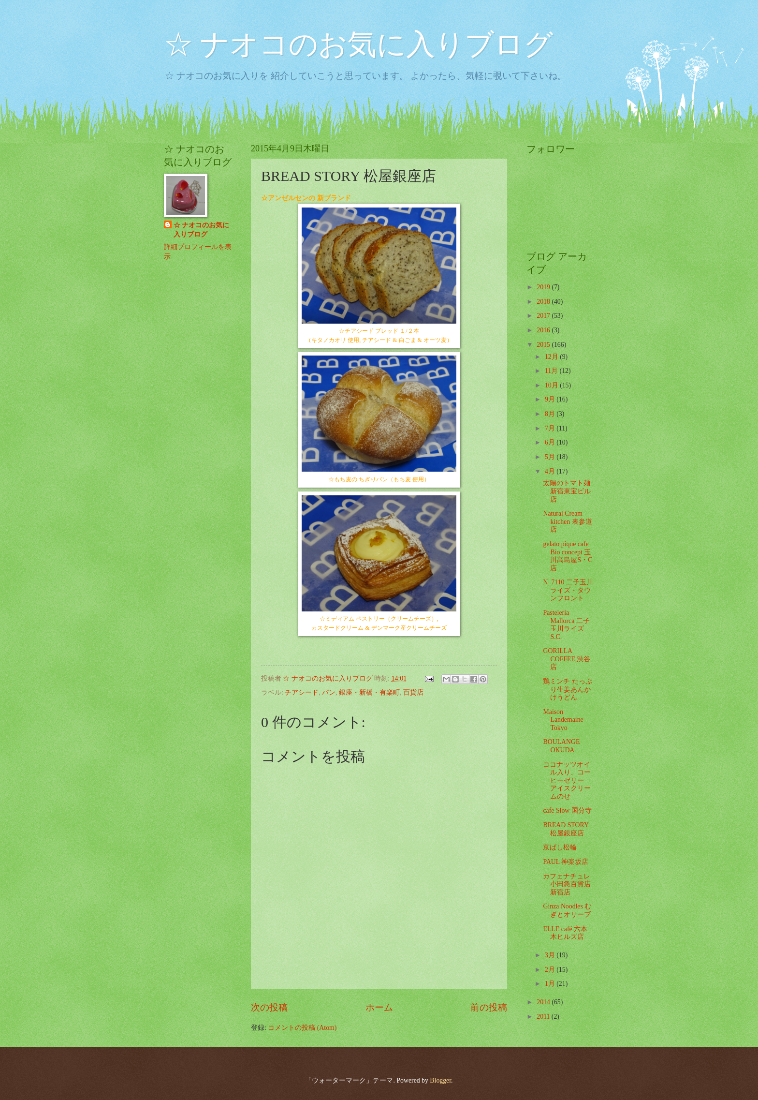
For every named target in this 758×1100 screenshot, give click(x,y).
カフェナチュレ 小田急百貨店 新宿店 (567, 884)
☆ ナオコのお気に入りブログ (358, 44)
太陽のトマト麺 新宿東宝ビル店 (567, 491)
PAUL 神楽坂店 (565, 861)
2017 (544, 315)
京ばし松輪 (560, 847)
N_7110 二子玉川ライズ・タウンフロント (568, 590)
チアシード (302, 692)
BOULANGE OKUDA (561, 746)
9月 (550, 399)
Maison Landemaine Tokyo (563, 719)
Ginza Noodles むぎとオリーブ (567, 910)
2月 (550, 969)
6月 (550, 442)
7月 (550, 428)
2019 (544, 287)
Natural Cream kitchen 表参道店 (567, 521)
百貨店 (413, 692)
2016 (544, 330)
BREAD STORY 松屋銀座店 (565, 829)
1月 (550, 983)
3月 (550, 955)
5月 (550, 457)
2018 (544, 301)
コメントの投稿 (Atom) (302, 1027)
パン (328, 692)
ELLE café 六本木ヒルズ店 (565, 933)
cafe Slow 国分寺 (567, 810)
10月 (552, 385)
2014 (544, 1002)
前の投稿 (488, 1007)
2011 (544, 1016)
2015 (544, 344)
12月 (552, 356)
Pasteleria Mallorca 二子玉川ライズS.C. (566, 624)
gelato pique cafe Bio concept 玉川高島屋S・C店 (567, 556)
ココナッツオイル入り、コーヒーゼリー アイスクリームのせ (567, 780)
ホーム (379, 1007)
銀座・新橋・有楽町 (369, 692)
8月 (550, 413)
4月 (550, 471)
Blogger (440, 1080)
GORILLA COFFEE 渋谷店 (566, 658)
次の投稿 (269, 1007)
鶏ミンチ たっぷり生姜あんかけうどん (567, 689)
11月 (552, 370)
